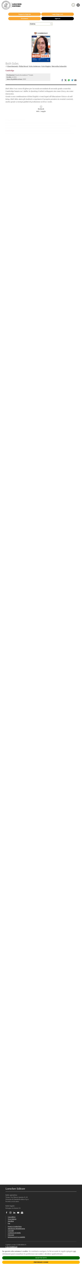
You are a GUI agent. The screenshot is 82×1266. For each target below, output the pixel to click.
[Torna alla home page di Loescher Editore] (11, 5)
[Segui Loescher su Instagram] (11, 1213)
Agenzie (57, 18)
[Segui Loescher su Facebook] (7, 1213)
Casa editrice (11, 1217)
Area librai (11, 1221)
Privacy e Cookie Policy (15, 1226)
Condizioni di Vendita (14, 1233)
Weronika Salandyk (59, 66)
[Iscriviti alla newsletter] (23, 1213)
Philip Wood (23, 66)
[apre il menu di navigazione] (78, 5)
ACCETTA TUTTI (41, 1258)
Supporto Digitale (24, 14)
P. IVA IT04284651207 (11, 1247)
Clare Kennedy (12, 66)
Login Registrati (57, 14)
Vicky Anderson (35, 66)
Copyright (11, 1231)
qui (74, 1251)
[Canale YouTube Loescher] (19, 1213)
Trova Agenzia (12, 1219)
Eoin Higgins (46, 66)
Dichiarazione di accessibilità (16, 1237)
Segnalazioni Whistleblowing (16, 1228)
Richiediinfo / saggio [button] (41, 109)
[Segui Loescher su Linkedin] (15, 1213)
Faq (9, 1223)
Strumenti (24, 18)
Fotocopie (11, 1235)
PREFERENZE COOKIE (41, 1262)
